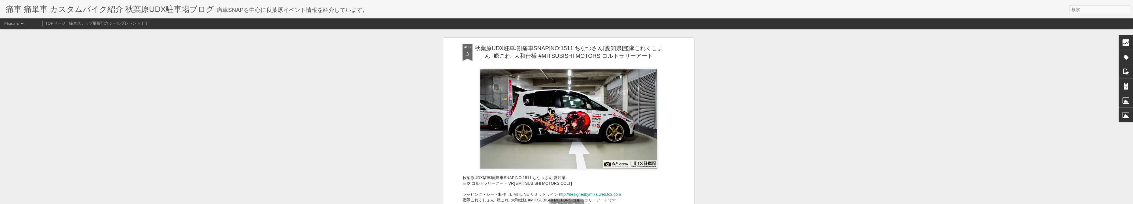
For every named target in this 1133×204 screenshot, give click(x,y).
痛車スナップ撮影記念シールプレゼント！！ (108, 23)
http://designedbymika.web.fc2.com (590, 194)
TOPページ (55, 23)
